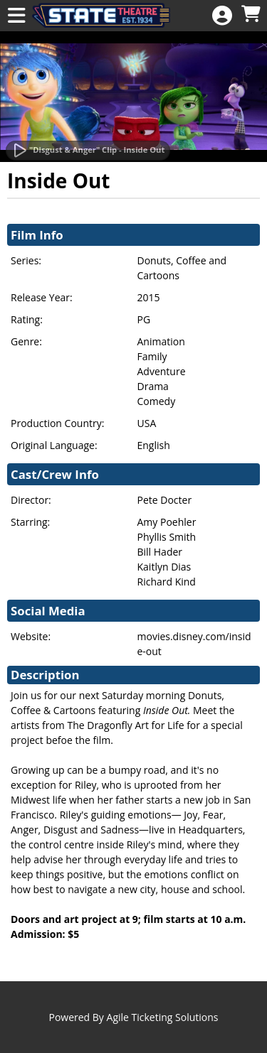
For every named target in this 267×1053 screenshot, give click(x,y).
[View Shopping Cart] (251, 14)
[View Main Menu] (16, 16)
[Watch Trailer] (88, 151)
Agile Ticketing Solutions (163, 1017)
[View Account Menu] (222, 16)
